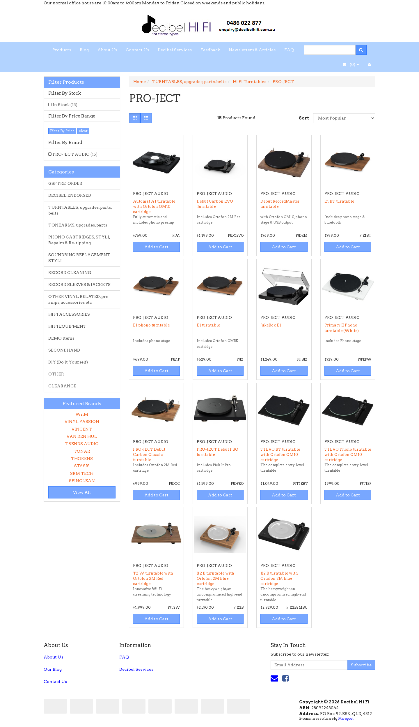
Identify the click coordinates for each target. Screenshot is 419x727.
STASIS (82, 465)
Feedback (210, 50)
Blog (84, 50)
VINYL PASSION (82, 421)
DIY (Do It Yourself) (68, 362)
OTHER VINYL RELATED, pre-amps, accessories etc (79, 299)
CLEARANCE (62, 386)
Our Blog (53, 669)
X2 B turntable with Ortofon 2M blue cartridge (279, 578)
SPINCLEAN (82, 480)
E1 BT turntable (339, 201)
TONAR (82, 451)
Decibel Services (175, 50)
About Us (107, 50)
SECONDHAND (64, 350)
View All (82, 492)
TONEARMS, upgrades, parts (77, 225)
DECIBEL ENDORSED (69, 195)
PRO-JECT (283, 81)
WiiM (81, 414)
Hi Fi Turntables (249, 81)
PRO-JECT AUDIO (75, 154)
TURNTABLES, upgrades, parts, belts (80, 210)
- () (350, 64)
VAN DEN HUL (82, 436)
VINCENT (82, 429)
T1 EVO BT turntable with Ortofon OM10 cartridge (280, 454)
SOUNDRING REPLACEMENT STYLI (79, 257)
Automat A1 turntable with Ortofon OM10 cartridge (154, 206)
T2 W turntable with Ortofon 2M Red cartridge (153, 578)
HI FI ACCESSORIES (69, 314)
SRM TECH (81, 473)
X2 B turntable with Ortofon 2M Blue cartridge (215, 578)
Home (139, 81)
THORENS (82, 458)
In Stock (65, 104)
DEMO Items (61, 338)
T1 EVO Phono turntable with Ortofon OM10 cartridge (347, 454)
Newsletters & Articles (252, 50)
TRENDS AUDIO (82, 443)
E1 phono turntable (151, 325)
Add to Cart (156, 247)
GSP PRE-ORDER (65, 183)
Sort (304, 118)
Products (61, 50)
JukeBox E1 (270, 325)
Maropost (346, 719)
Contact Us (137, 50)
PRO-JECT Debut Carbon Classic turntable (149, 454)
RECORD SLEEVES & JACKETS (79, 284)
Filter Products (66, 82)
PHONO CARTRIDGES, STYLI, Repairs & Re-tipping (79, 240)
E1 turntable (208, 325)
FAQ (289, 50)
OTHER (56, 374)
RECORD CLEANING (69, 272)
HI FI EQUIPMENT (67, 326)
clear (83, 131)
